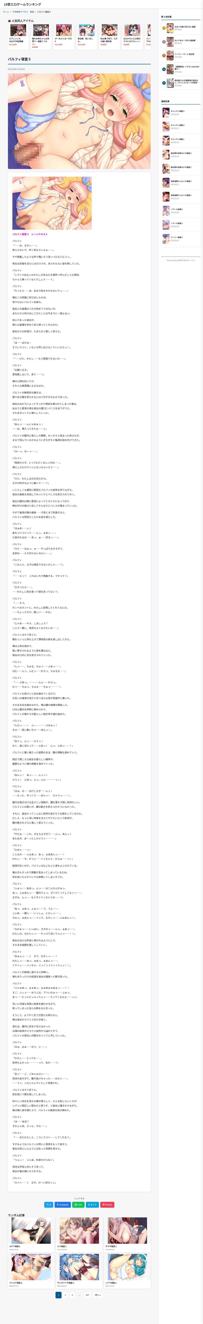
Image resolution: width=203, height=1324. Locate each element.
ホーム (6, 11)
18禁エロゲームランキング (22, 4)
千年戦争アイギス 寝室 (23, 11)
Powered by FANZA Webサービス (181, 260)
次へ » (98, 1294)
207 (87, 1294)
